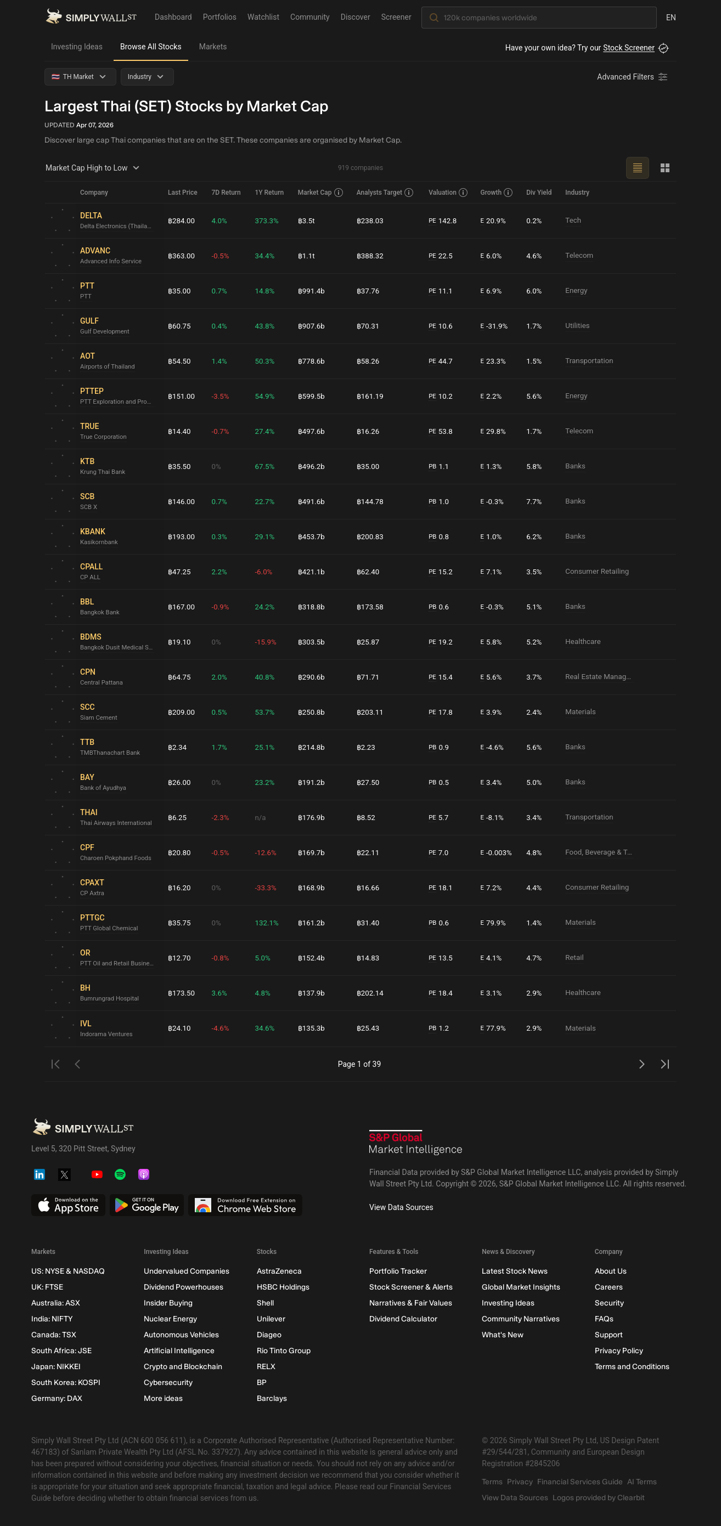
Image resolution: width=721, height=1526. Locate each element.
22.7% (265, 501)
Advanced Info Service (112, 261)
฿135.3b (311, 1028)
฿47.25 (180, 571)
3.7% (535, 676)
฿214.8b (311, 747)
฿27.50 (368, 782)
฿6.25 (178, 817)
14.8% (265, 290)
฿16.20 (180, 887)
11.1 (440, 291)
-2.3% (220, 817)
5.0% (535, 782)
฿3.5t (306, 220)
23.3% (492, 361)
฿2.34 (178, 747)
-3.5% (220, 396)
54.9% (265, 396)
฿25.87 (368, 641)
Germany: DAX (56, 1398)
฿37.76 (368, 290)
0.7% (219, 290)
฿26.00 (180, 782)
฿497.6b (311, 431)
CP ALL (91, 577)
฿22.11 (368, 852)
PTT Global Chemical (111, 928)
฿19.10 (180, 641)
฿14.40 (180, 431)
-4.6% (491, 747)
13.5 (440, 958)
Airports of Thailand (109, 367)
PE (432, 220)
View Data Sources (401, 1207)
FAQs (604, 1319)
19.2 (440, 642)
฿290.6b (311, 676)
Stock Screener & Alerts (411, 1287)
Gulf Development (106, 332)
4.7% (535, 957)
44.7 (440, 361)
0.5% (219, 712)
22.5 (440, 256)
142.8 (443, 221)
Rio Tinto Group (284, 1350)
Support (609, 1335)
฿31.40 (368, 922)
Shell (265, 1303)
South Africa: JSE (61, 1350)
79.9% (492, 923)
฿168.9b (311, 887)
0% (216, 466)
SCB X (89, 507)
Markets (213, 46)
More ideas (163, 1398)
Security (609, 1303)
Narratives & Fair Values (410, 1303)
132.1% (267, 922)
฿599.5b (311, 396)
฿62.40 (368, 571)
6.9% (490, 291)
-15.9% (266, 641)
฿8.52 (366, 817)
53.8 (440, 431)
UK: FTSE (47, 1287)
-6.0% (264, 571)
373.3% (267, 220)
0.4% (219, 325)
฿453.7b (311, 536)
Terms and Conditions (632, 1366)
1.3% (490, 466)
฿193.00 (182, 536)
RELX (266, 1366)
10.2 (440, 396)
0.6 (438, 607)
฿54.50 (180, 361)
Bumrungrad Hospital (111, 999)
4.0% (219, 220)
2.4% (535, 712)
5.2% (535, 641)
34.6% (265, 1028)
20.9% (492, 221)
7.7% (535, 501)
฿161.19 (370, 396)
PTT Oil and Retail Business (119, 964)
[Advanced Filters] (633, 77)
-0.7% (220, 431)
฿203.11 (370, 712)
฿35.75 (180, 922)
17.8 (440, 712)
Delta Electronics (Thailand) (119, 226)
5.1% (535, 606)
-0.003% (495, 852)
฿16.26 (368, 431)
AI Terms (642, 1482)
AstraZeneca (279, 1271)
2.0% (219, 676)
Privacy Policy (619, 1350)
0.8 (438, 537)
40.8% (265, 676)
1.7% (535, 325)
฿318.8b (311, 606)
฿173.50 (182, 992)
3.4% (490, 782)
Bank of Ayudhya (104, 788)
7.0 (438, 852)
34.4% (265, 255)
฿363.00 (182, 255)
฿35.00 (180, 290)
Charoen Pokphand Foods (118, 858)
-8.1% (491, 817)
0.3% (219, 536)
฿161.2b (311, 922)
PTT (86, 297)
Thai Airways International (118, 823)
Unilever (271, 1319)
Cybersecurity (168, 1382)
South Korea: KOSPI (65, 1382)
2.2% (490, 396)
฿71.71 (368, 676)
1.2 (438, 1029)
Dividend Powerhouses (183, 1287)
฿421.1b (311, 571)
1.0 (438, 501)
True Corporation (104, 437)
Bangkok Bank (101, 613)
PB (432, 466)
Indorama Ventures (108, 1034)
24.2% (265, 606)
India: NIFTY (51, 1319)
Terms (492, 1482)
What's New (502, 1335)
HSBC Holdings (283, 1287)
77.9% (492, 1029)
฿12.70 (180, 957)
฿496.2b (311, 466)
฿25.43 (368, 1028)
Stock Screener (629, 47)
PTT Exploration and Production (119, 402)
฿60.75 (180, 325)
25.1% (265, 747)
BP (262, 1382)
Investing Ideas (77, 46)
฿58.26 (368, 361)
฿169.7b (311, 852)
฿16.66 (368, 887)
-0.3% (491, 501)
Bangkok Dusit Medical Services (119, 648)
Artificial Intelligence (179, 1350)
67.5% (265, 466)
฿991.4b (311, 290)
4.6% (535, 255)
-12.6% (266, 852)
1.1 (438, 466)
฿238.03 (370, 220)
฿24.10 (180, 1028)
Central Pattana (103, 683)
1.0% (490, 537)
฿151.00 (182, 396)
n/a (260, 817)
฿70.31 (368, 325)
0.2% (535, 220)
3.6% (219, 992)
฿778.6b (311, 361)
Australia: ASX (55, 1303)
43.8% (265, 325)
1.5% (535, 361)
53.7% (265, 712)
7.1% (490, 572)
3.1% (490, 993)
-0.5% (220, 255)
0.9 (438, 747)
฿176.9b (311, 817)
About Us (611, 1271)
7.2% (490, 888)
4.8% (535, 852)
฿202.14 (370, 992)
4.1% (490, 958)
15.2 (440, 572)
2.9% (535, 992)
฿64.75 (180, 676)
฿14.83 (368, 957)
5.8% (535, 466)
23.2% (265, 782)
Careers (609, 1287)
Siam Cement (100, 718)
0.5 (438, 782)
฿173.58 (370, 606)
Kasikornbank (100, 542)
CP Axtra (92, 893)
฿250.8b (311, 712)
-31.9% (493, 326)
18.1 (440, 888)
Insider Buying (168, 1303)
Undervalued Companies (186, 1271)
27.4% (265, 431)
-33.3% (266, 887)
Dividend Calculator (403, 1319)
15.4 (440, 677)
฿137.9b (311, 992)
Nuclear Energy (170, 1319)
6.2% (535, 536)
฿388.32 (370, 255)
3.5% (535, 571)
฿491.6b (311, 501)
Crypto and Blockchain (183, 1366)
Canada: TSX (53, 1335)
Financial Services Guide (580, 1482)
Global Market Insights (521, 1287)
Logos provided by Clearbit (599, 1497)
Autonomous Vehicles (181, 1335)
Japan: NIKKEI (56, 1366)
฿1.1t (306, 255)
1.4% (219, 361)
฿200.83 (370, 536)
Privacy (520, 1482)
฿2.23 (366, 747)
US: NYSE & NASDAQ (68, 1271)
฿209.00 (182, 712)
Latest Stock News (515, 1271)
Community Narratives (521, 1319)
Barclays (272, 1398)
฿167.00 (182, 606)
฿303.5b (311, 641)
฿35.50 (180, 466)
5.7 (438, 817)
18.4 (440, 993)
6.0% (490, 256)
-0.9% (220, 606)
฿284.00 (182, 220)
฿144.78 (370, 501)
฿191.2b (311, 782)
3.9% (490, 712)
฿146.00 (182, 501)
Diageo (269, 1335)
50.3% (265, 361)
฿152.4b (311, 957)
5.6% (535, 396)
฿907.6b (311, 325)
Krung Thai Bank (104, 472)
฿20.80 (180, 852)
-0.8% (220, 957)
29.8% (492, 431)
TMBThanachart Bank (112, 753)
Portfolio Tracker (398, 1271)
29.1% (265, 536)
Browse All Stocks (151, 46)
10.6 (440, 326)
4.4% (535, 887)
